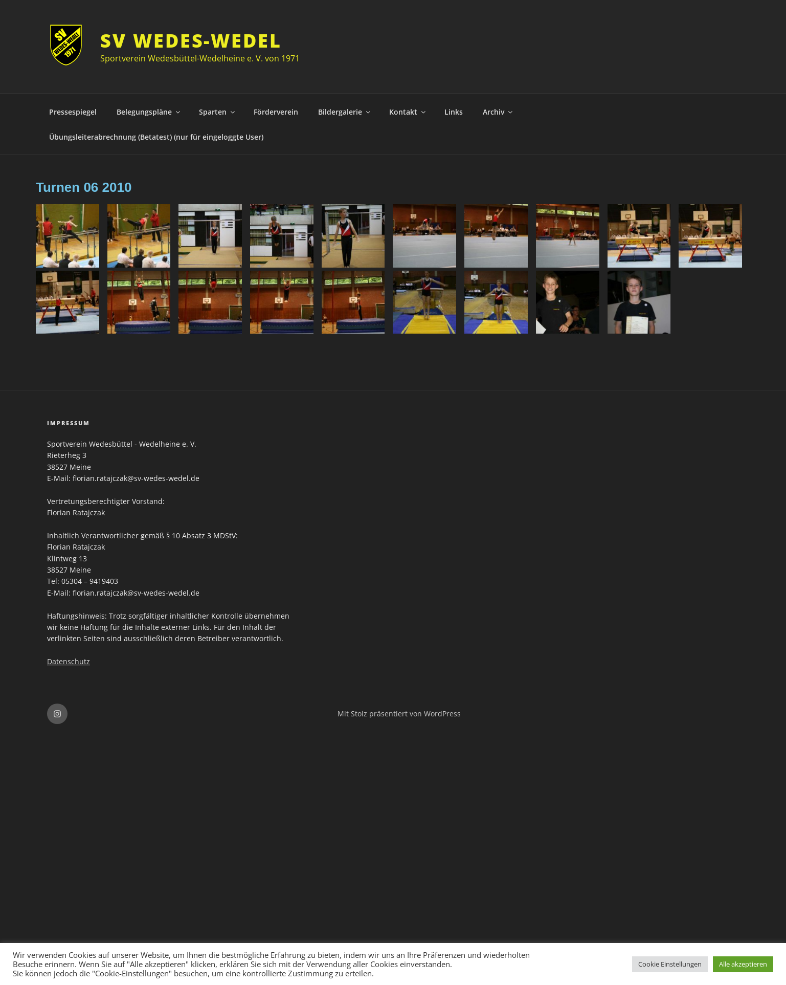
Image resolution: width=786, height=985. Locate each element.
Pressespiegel (73, 112)
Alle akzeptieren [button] (743, 964)
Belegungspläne (149, 112)
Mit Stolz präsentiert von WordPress (399, 713)
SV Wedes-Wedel (190, 40)
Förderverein (276, 112)
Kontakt (408, 112)
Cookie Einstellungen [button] (670, 964)
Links (453, 112)
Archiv (498, 112)
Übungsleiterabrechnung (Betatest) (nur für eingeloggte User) (156, 137)
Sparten (217, 112)
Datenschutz (68, 661)
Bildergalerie (345, 112)
